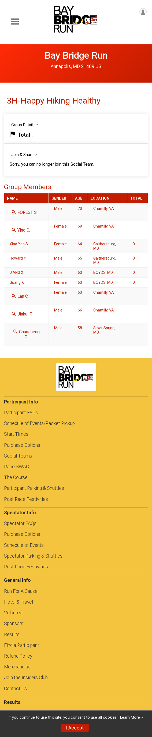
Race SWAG (16, 466)
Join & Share (22, 155)
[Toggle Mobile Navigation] (14, 21)
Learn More (130, 717)
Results (12, 634)
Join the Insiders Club (26, 677)
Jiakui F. (22, 314)
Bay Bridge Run (76, 55)
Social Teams (18, 456)
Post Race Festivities (26, 499)
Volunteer (14, 612)
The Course (16, 477)
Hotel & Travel (18, 602)
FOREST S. (25, 212)
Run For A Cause (21, 591)
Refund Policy (18, 656)
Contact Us (15, 688)
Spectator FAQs (20, 523)
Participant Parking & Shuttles (34, 488)
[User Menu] (143, 11)
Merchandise (17, 666)
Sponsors (13, 623)
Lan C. (20, 296)
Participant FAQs (21, 412)
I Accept (75, 728)
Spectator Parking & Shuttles (33, 556)
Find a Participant (21, 645)
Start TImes (16, 434)
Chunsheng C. (26, 334)
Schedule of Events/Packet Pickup (39, 423)
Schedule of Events (24, 545)
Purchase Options (22, 445)
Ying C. (21, 230)
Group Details (23, 125)
